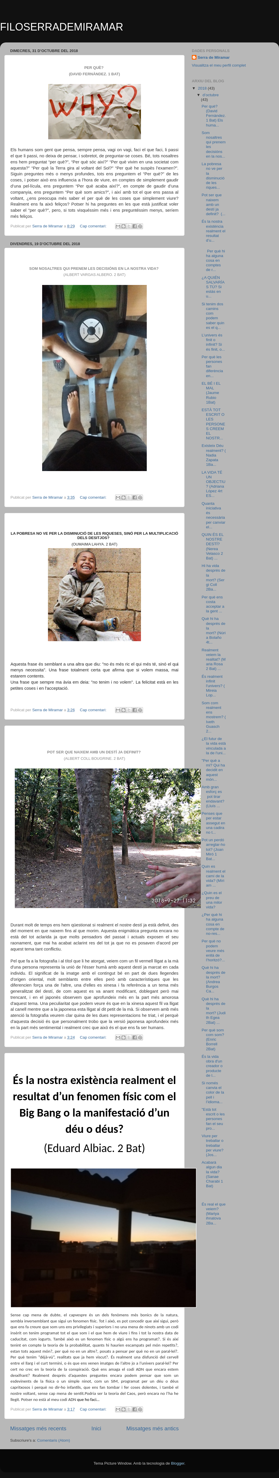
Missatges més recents (38, 1428)
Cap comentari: (94, 226)
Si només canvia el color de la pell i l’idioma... (213, 1092)
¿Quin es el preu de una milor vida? (212, 900)
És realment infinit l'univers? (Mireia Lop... (213, 686)
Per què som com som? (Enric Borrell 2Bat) (213, 1039)
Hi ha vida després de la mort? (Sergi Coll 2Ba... (214, 577)
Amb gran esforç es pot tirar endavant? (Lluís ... (214, 796)
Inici (96, 1428)
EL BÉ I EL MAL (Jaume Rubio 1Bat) (211, 392)
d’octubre (211, 95)
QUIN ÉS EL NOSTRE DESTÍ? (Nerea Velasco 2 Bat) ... (212, 546)
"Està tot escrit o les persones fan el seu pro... (213, 1119)
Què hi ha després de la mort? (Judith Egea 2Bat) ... (214, 1011)
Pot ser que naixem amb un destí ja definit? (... (214, 204)
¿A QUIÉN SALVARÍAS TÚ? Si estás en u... (213, 287)
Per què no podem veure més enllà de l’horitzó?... (213, 950)
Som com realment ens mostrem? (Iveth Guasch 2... (214, 717)
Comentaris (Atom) (53, 1440)
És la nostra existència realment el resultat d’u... (214, 231)
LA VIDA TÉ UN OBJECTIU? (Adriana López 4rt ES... (214, 484)
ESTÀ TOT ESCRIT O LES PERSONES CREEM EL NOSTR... (213, 424)
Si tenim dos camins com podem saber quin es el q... (213, 316)
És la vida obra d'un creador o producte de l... (212, 1066)
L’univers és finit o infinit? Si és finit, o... (213, 342)
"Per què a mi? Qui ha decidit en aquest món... (213, 770)
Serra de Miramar (214, 57)
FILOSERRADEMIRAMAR (61, 27)
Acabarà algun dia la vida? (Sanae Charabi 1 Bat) (212, 1174)
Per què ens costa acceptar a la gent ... (213, 604)
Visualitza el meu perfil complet (219, 65)
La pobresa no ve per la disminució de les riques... (213, 176)
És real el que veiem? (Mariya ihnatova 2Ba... (214, 1213)
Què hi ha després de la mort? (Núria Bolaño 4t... (214, 630)
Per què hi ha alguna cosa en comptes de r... (213, 260)
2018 (203, 88)
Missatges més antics (152, 1428)
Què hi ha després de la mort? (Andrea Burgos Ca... (214, 979)
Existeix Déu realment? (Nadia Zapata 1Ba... (214, 455)
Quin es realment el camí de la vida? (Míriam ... (214, 875)
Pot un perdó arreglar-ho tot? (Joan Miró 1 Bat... (213, 849)
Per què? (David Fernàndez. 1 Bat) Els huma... (214, 115)
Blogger (177, 1463)
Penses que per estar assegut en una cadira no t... (213, 823)
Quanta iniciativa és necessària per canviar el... (214, 515)
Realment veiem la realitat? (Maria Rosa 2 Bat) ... (214, 659)
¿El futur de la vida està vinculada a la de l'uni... (214, 746)
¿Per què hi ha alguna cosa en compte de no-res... (213, 924)
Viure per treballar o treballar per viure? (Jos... (212, 1145)
